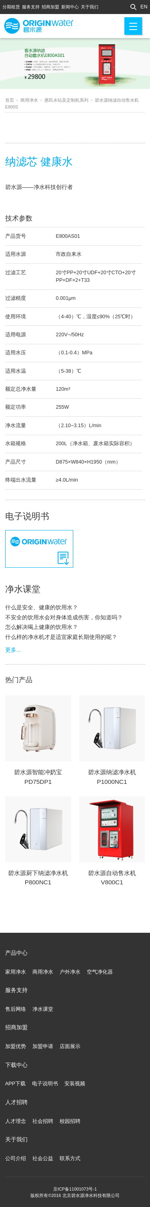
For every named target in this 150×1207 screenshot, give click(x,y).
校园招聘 (70, 1121)
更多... (13, 650)
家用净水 (15, 972)
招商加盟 (50, 6)
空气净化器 (100, 972)
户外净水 (70, 972)
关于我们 (89, 6)
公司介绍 (15, 1158)
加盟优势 (15, 1046)
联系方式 (70, 1158)
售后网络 (15, 1009)
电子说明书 (45, 1084)
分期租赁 (11, 6)
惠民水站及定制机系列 (66, 100)
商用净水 (29, 100)
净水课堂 (42, 1009)
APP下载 (15, 1084)
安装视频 (74, 1084)
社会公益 (42, 1158)
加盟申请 (42, 1046)
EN (144, 7)
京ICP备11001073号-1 (75, 1189)
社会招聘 (42, 1121)
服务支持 (31, 6)
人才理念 (15, 1121)
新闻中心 (70, 6)
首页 (9, 100)
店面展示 (70, 1046)
